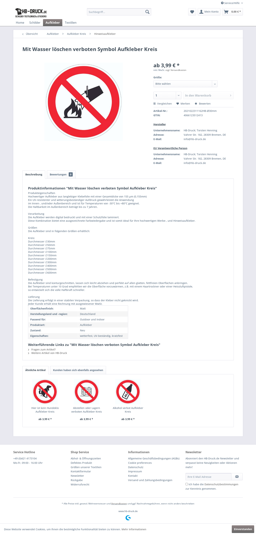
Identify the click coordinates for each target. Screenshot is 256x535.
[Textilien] (70, 22)
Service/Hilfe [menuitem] (230, 3)
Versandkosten (119, 503)
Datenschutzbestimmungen (221, 484)
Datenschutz (135, 467)
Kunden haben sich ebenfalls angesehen (78, 370)
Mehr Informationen (134, 529)
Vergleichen (162, 103)
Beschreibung (33, 174)
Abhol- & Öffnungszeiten (86, 458)
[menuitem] (119, 11)
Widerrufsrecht (80, 484)
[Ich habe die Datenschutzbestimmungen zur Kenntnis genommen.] (186, 484)
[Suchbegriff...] (119, 11)
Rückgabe (77, 480)
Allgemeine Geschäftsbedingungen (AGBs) (153, 458)
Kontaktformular (81, 471)
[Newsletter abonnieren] (237, 476)
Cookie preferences (140, 463)
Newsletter (77, 475)
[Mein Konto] (209, 11)
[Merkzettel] (192, 11)
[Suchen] (147, 11)
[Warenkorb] (232, 11)
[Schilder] (35, 22)
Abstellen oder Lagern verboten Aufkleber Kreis (86, 409)
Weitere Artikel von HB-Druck (47, 353)
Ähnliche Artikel (35, 370)
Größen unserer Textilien (86, 467)
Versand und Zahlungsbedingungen (150, 480)
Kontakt (133, 475)
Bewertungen (61, 174)
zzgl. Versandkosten (175, 70)
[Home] (20, 22)
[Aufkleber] (52, 22)
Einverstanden (243, 529)
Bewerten (203, 103)
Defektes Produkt (81, 463)
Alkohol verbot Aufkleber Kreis (128, 409)
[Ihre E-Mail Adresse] (208, 476)
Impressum (135, 471)
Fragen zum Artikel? (42, 349)
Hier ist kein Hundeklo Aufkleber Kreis (45, 409)
